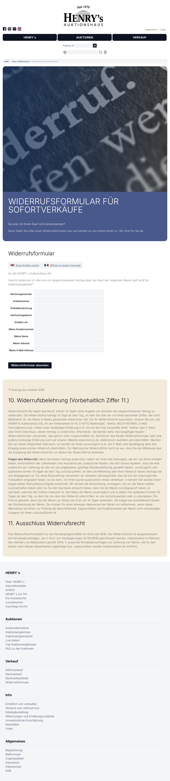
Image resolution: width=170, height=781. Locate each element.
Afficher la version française (62, 265)
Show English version (24, 265)
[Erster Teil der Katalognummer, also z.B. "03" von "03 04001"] (78, 45)
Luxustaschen (14, 602)
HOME (6, 61)
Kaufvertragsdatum (21, 315)
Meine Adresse (21, 343)
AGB (8, 770)
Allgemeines (15, 741)
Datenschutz (13, 766)
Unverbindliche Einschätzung (24, 720)
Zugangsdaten (14, 758)
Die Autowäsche (15, 598)
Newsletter (12, 724)
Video (9, 728)
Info (8, 695)
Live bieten (12, 640)
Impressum (12, 762)
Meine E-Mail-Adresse (21, 350)
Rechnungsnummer (21, 294)
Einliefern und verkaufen (21, 704)
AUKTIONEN (84, 37)
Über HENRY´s (14, 581)
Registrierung (13, 750)
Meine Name (21, 336)
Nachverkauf (13, 674)
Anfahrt (10, 590)
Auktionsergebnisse (17, 632)
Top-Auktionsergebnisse (20, 644)
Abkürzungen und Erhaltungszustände (29, 716)
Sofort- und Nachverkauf (20, 61)
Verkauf (11, 661)
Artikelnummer (21, 301)
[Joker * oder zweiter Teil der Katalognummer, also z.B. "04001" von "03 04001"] (87, 45)
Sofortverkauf (14, 670)
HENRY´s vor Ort (16, 594)
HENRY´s (30, 37)
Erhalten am (21, 322)
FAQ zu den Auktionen (19, 648)
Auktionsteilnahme (17, 628)
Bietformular (13, 754)
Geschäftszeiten (15, 586)
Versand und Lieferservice (22, 708)
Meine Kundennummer (21, 329)
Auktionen (13, 619)
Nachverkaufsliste (16, 678)
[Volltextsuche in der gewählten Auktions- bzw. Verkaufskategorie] (83, 52)
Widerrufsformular (17, 682)
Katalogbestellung (16, 712)
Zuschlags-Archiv (16, 606)
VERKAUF (139, 37)
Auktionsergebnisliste (19, 636)
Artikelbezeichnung (21, 308)
